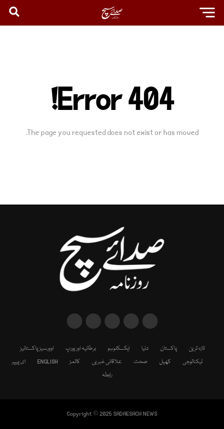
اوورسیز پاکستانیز (37, 348)
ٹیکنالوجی (193, 361)
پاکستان (168, 348)
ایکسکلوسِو (119, 348)
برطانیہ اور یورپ (80, 348)
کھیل (165, 361)
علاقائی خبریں (107, 361)
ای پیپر (19, 361)
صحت (140, 361)
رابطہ (107, 375)
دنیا (144, 348)
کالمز (74, 361)
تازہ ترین (197, 348)
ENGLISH (47, 361)
